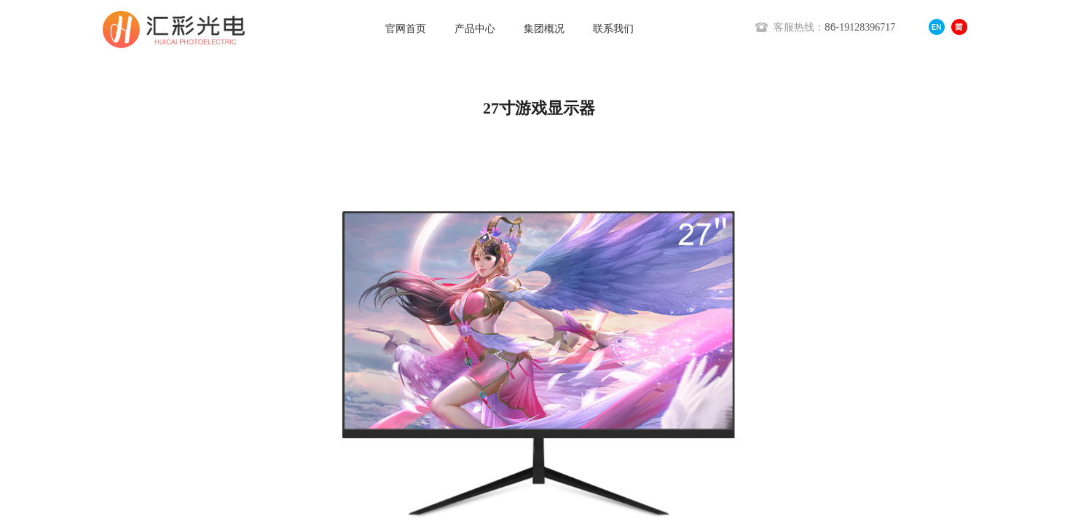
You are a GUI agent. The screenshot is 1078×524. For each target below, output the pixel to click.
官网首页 (405, 28)
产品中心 (475, 28)
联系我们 (613, 28)
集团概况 (544, 28)
